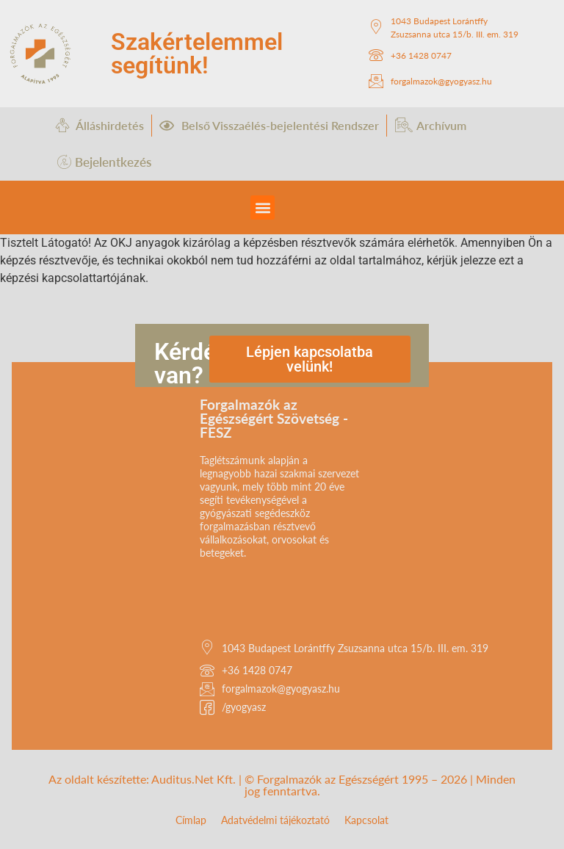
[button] (262, 207)
